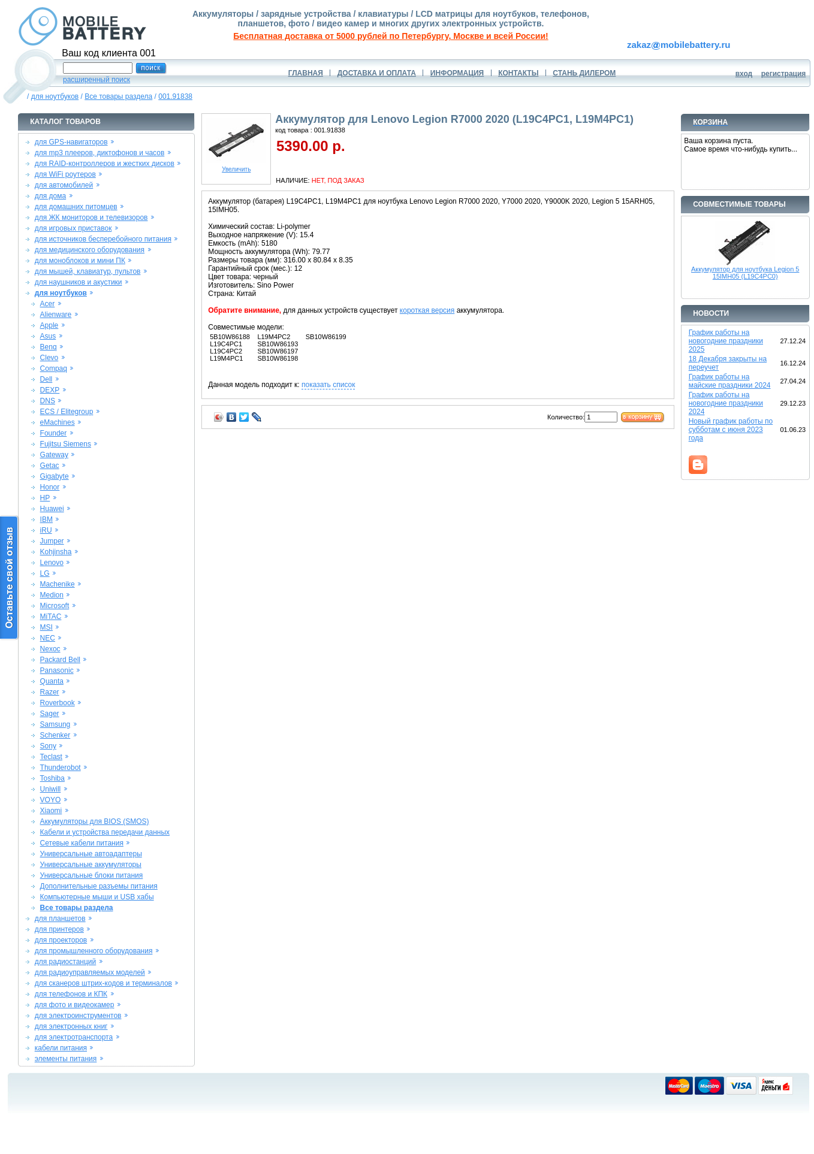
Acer (47, 304)
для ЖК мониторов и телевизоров (91, 217)
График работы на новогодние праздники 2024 (726, 403)
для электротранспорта (74, 1037)
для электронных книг (71, 1026)
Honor (50, 487)
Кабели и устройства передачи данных (105, 832)
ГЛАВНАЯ (305, 73)
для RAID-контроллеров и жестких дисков (104, 163)
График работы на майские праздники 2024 (730, 381)
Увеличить (236, 167)
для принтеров (59, 929)
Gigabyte (54, 476)
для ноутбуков (55, 96)
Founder (53, 433)
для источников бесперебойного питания (103, 239)
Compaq (53, 368)
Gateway (54, 455)
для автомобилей (64, 185)
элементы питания (66, 1059)
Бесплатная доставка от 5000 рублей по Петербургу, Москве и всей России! (390, 36)
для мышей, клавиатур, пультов (88, 271)
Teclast (51, 757)
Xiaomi (51, 810)
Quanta (52, 681)
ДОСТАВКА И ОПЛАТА (376, 73)
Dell (46, 379)
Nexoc (50, 649)
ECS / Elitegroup (67, 411)
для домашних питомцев (76, 207)
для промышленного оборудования (94, 951)
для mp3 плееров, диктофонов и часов (100, 153)
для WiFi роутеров (65, 174)
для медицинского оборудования (89, 250)
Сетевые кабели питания (81, 843)
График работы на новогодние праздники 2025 (726, 341)
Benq (48, 347)
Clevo (49, 358)
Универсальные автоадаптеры (91, 854)
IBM (46, 519)
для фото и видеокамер (74, 1005)
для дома (50, 196)
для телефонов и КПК (71, 994)
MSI (46, 627)
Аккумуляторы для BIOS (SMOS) (94, 821)
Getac (49, 465)
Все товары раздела (118, 96)
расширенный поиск (96, 79)
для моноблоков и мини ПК (80, 260)
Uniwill (50, 789)
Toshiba (52, 778)
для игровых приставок (73, 228)
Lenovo (52, 562)
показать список (328, 384)
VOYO (50, 800)
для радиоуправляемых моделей (90, 972)
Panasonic (57, 670)
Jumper (52, 541)
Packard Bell (60, 659)
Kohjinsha (56, 552)
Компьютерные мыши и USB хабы (97, 897)
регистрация (783, 74)
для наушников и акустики (78, 282)
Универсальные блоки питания (91, 875)
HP (45, 498)
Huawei (52, 509)
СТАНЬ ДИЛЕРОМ (584, 73)
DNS (47, 401)
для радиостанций (66, 961)
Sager (49, 713)
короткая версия (427, 310)
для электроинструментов (78, 1015)
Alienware (56, 314)
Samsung (55, 724)
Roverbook (57, 703)
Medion (52, 595)
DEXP (50, 390)
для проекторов (61, 940)
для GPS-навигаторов (71, 142)
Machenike (57, 584)
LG (45, 573)
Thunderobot (60, 767)
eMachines (57, 422)
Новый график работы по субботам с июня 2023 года (731, 429)
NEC (47, 638)
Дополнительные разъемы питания (99, 886)
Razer (49, 692)
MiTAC (51, 616)
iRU (46, 530)
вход (744, 74)
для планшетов (60, 918)
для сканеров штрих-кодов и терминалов (103, 983)
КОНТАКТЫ (518, 73)
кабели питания (61, 1048)
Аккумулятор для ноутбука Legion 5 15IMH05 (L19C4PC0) (745, 272)
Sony (48, 746)
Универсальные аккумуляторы (90, 864)
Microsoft (55, 606)
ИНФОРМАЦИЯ (457, 73)
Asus (48, 336)
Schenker (55, 735)
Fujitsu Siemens (65, 444)
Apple (49, 325)
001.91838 (175, 96)
